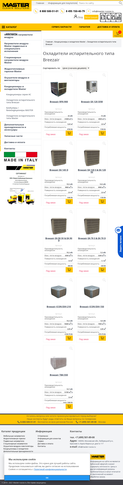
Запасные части (13, 135)
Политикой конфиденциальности (50, 469)
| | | (75, 68)
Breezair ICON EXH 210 (59, 306)
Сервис (41, 441)
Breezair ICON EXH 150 (92, 306)
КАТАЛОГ (11, 27)
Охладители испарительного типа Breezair (20, 101)
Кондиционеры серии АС (18, 94)
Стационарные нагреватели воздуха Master (16, 60)
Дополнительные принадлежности (18, 451)
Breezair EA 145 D (59, 169)
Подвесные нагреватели (13, 441)
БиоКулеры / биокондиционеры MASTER (19, 109)
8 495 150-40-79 (75, 11)
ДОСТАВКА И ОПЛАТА (108, 26)
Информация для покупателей (63, 3)
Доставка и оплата (14, 142)
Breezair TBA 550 (59, 374)
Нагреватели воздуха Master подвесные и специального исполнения (16, 47)
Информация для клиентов (49, 438)
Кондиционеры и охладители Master (15, 87)
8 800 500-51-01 (49, 11)
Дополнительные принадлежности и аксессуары (15, 127)
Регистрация (91, 17)
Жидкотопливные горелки (14, 438)
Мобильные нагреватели (14, 436)
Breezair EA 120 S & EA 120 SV (92, 170)
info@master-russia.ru (103, 11)
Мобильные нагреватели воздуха (18, 36)
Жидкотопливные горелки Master (14, 70)
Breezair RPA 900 (59, 101)
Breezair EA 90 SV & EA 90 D (58, 239)
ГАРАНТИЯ (84, 26)
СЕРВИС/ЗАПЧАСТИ (62, 26)
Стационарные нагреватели (15, 443)
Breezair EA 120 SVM (92, 101)
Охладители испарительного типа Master (20, 117)
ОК (47, 478)
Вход (80, 17)
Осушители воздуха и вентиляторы (16, 79)
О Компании (43, 436)
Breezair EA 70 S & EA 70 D (92, 238)
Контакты (9, 148)
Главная (40, 3)
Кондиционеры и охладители (15, 449)
